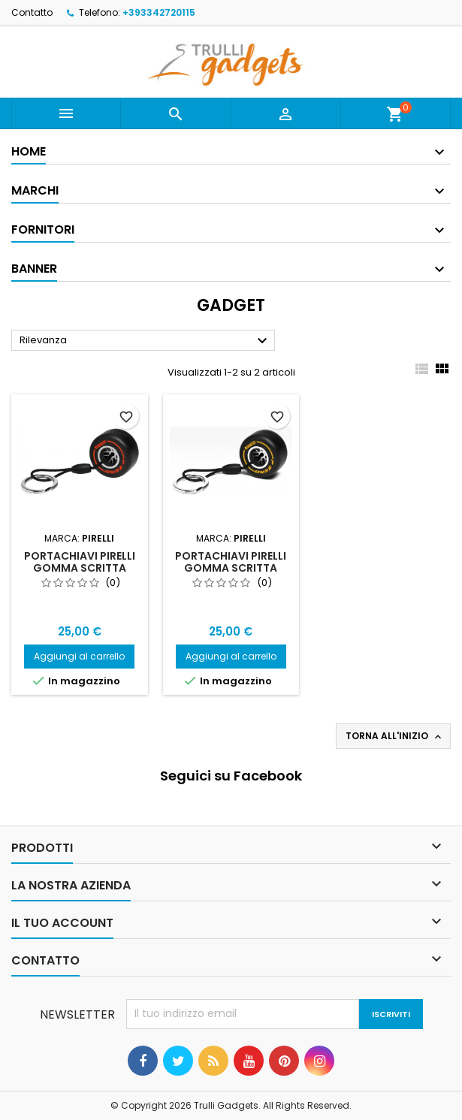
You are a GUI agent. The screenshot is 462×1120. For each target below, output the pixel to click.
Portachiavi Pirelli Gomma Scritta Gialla (230, 567)
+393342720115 (158, 12)
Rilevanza (145, 341)
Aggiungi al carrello (79, 656)
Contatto (32, 12)
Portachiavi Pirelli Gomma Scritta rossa (79, 567)
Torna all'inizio (395, 736)
